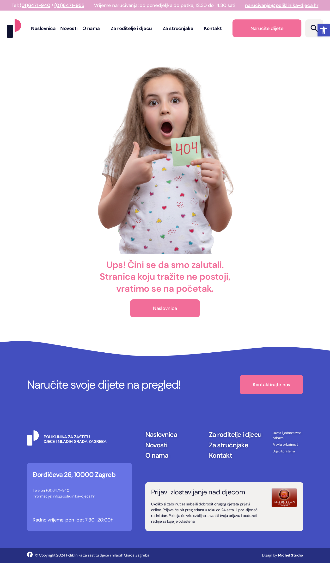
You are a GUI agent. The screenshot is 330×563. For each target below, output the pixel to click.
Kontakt (213, 28)
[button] (324, 30)
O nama (94, 28)
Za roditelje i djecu (134, 28)
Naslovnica (43, 28)
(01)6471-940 (35, 5)
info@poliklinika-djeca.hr (74, 496)
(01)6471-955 (69, 5)
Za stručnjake (181, 28)
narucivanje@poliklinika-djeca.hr (281, 5)
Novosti (69, 28)
